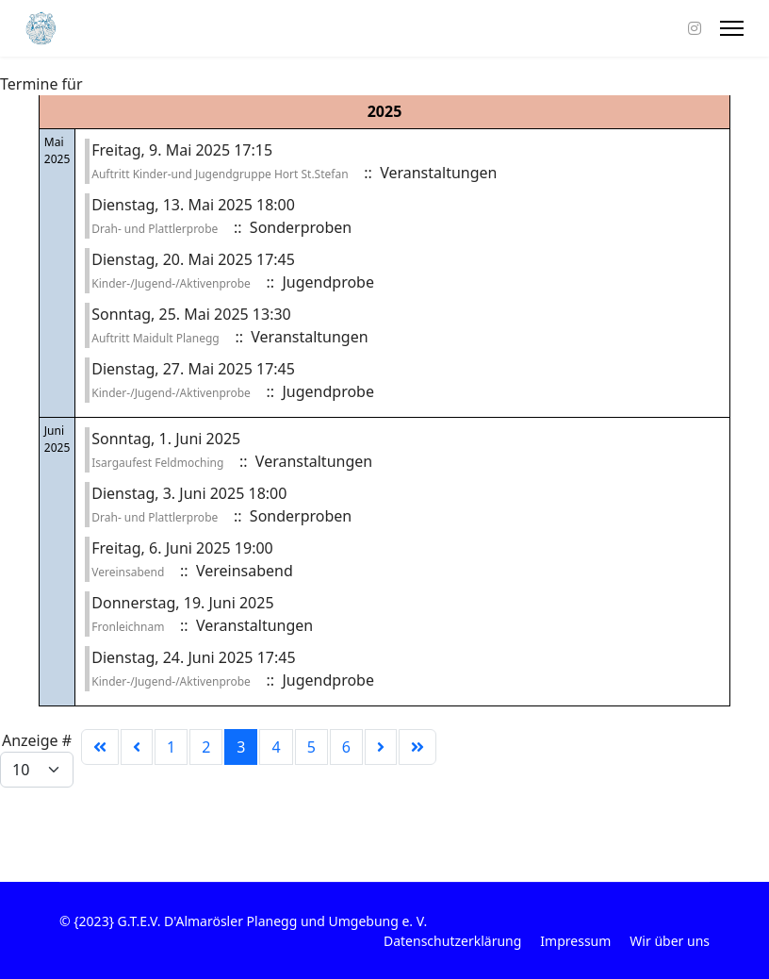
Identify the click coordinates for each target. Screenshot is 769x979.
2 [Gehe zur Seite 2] (206, 747)
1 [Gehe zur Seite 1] (171, 747)
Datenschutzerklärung (452, 941)
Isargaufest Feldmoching (157, 463)
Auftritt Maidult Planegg (155, 338)
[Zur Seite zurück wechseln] (137, 747)
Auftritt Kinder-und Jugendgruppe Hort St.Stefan (219, 174)
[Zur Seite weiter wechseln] (381, 747)
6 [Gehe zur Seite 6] (346, 747)
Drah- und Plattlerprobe (154, 229)
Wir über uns (670, 941)
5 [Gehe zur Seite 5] (311, 747)
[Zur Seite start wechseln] (100, 747)
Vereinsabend (127, 572)
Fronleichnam (127, 627)
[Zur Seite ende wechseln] (417, 747)
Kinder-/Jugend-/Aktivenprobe (171, 283)
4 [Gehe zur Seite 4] (275, 747)
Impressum (575, 941)
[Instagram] (694, 28)
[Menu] (732, 28)
